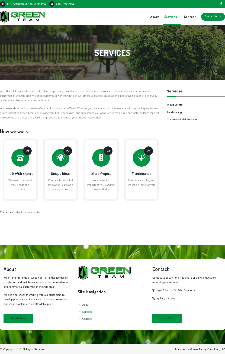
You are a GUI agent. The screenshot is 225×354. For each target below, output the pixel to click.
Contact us (6, 211)
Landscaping (174, 112)
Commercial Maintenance (182, 119)
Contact (87, 317)
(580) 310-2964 (61, 4)
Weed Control (175, 104)
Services (87, 310)
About (85, 303)
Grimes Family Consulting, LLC (207, 348)
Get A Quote (213, 16)
